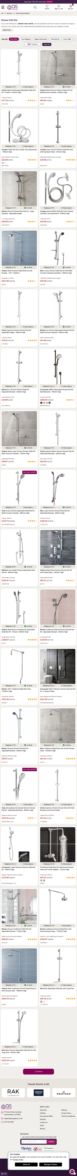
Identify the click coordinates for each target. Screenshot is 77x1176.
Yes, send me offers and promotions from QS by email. (39, 1137)
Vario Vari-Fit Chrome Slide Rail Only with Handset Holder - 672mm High (56, 151)
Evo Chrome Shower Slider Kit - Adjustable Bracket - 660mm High (16, 391)
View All (47, 44)
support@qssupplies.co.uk (11, 1118)
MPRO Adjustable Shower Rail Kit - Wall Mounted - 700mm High (57, 391)
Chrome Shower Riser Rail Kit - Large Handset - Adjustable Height (18, 212)
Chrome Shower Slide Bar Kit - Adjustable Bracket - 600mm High (15, 749)
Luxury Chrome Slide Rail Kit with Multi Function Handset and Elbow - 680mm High (56, 272)
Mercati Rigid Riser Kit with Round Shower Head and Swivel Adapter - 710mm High (57, 868)
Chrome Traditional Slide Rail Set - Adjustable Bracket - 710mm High (17, 930)
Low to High (67, 39)
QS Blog (42, 1113)
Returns (42, 1129)
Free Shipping (25, 39)
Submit (51, 1141)
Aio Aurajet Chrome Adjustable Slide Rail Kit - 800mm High (18, 571)
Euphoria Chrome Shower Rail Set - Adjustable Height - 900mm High (17, 331)
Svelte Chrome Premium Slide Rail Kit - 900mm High (18, 868)
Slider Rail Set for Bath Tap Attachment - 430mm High (19, 151)
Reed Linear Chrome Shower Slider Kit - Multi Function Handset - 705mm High (19, 452)
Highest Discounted (40, 39)
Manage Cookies (50, 1164)
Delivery (64, 1110)
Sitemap (43, 1119)
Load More (38, 1072)
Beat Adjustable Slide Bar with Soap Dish (57, 988)
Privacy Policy (66, 1113)
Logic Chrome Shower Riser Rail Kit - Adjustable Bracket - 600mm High (55, 512)
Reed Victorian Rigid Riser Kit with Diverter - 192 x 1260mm (17, 272)
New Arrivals (55, 39)
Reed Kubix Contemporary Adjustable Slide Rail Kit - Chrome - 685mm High (18, 631)
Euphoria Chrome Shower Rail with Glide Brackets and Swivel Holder (57, 809)
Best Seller (13, 39)
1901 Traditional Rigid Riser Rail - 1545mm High (16, 690)
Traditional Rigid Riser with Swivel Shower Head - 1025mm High (57, 749)
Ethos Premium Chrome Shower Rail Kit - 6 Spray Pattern (57, 690)
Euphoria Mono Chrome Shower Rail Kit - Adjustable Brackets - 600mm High (57, 452)
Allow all (26, 1164)
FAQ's (42, 1125)
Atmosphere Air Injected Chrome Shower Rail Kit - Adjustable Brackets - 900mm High (18, 809)
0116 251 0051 (7, 1122)
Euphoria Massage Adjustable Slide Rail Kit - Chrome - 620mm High (19, 91)
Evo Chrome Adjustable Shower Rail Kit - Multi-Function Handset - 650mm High (57, 331)
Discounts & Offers (46, 1116)
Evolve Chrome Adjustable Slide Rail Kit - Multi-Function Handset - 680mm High (18, 512)
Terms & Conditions (68, 1116)
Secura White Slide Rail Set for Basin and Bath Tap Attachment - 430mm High (56, 212)
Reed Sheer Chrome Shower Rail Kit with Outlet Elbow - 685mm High (56, 571)
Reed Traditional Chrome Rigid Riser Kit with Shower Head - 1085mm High (19, 990)
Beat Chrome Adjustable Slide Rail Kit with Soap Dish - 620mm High (19, 1051)
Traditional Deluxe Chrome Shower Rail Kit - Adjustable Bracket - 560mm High (57, 631)
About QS (43, 1110)
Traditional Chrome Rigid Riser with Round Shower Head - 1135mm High (55, 930)
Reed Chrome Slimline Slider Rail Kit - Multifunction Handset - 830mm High (56, 91)
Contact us (43, 1122)
